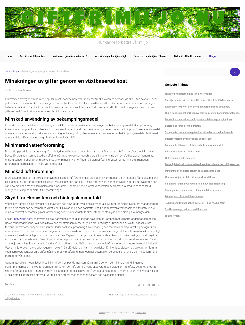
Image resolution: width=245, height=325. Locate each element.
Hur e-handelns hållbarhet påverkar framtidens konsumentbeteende (202, 113)
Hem (9, 56)
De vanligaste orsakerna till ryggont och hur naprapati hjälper (198, 119)
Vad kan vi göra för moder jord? (70, 56)
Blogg (212, 56)
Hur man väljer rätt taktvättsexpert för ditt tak (133, 294)
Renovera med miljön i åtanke (150, 56)
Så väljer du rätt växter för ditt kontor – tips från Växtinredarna (199, 100)
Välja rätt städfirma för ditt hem (182, 151)
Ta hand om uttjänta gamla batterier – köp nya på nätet (195, 203)
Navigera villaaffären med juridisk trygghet (188, 93)
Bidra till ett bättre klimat (187, 56)
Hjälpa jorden (172, 215)
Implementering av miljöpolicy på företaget (188, 138)
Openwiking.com (22, 219)
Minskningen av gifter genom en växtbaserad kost (192, 170)
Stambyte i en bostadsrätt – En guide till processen (193, 190)
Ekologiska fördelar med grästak (183, 125)
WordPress (141, 313)
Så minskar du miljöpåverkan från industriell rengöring (195, 183)
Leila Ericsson (24, 90)
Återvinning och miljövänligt (110, 56)
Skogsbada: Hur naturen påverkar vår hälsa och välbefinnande (199, 132)
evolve (102, 313)
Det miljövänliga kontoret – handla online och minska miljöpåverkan (202, 164)
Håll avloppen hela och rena (180, 158)
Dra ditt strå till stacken (32, 56)
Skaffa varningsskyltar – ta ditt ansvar (186, 209)
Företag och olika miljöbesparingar (184, 196)
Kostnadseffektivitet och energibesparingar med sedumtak (197, 106)
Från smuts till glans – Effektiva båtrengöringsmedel (194, 145)
